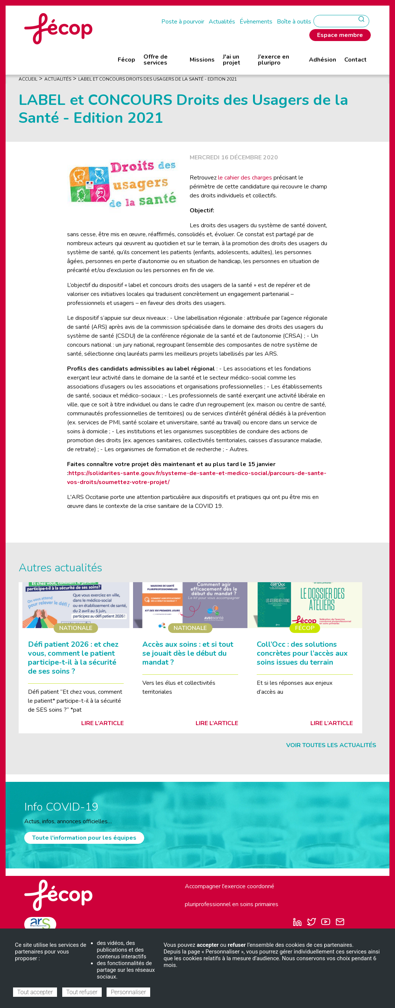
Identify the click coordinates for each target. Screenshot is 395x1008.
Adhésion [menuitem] (322, 60)
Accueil (28, 79)
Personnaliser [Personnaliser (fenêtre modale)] (128, 992)
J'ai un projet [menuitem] (231, 60)
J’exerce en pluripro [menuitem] (273, 60)
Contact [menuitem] (355, 60)
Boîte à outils (294, 22)
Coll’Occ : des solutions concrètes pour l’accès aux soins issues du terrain (302, 653)
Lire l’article (102, 723)
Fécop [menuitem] (126, 60)
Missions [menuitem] (202, 60)
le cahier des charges (245, 178)
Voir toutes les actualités (331, 745)
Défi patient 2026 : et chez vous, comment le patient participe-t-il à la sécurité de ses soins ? (73, 657)
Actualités (222, 22)
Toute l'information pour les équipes (84, 838)
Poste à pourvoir (182, 22)
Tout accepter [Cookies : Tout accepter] (35, 992)
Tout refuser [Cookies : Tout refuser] (82, 992)
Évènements (256, 22)
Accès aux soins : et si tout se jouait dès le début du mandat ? (187, 653)
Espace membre (340, 35)
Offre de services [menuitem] (155, 60)
